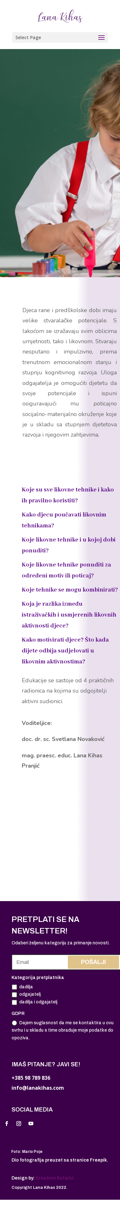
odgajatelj (26, 995)
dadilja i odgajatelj (34, 1002)
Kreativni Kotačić (55, 1178)
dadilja (22, 987)
